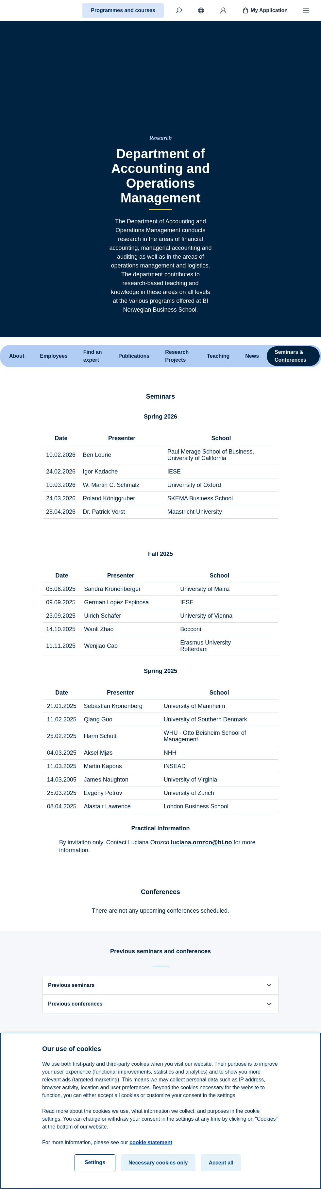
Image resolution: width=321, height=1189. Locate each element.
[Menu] (306, 10)
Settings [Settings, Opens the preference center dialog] (95, 1162)
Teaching (218, 356)
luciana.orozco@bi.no (201, 842)
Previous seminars (160, 985)
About (16, 356)
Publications (133, 356)
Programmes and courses (123, 10)
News (252, 356)
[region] (160, 1111)
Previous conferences (160, 1004)
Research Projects (177, 356)
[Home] (28, 10)
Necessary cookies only (158, 1162)
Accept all (221, 1162)
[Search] (179, 10)
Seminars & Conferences (290, 356)
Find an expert (92, 356)
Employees (53, 356)
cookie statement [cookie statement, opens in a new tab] (150, 1142)
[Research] (160, 138)
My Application (265, 10)
